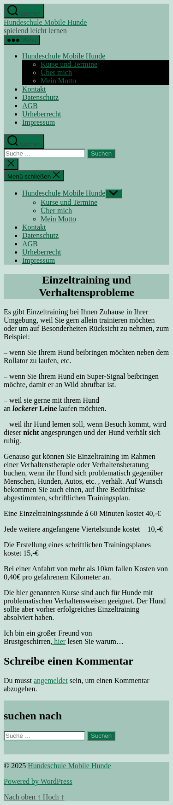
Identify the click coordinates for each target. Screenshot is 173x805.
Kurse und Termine (69, 64)
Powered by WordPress (38, 781)
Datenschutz (40, 97)
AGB (30, 106)
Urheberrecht (41, 114)
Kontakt (34, 89)
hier (59, 641)
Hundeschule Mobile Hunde (45, 22)
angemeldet (51, 680)
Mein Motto (58, 81)
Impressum (38, 122)
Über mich (56, 72)
